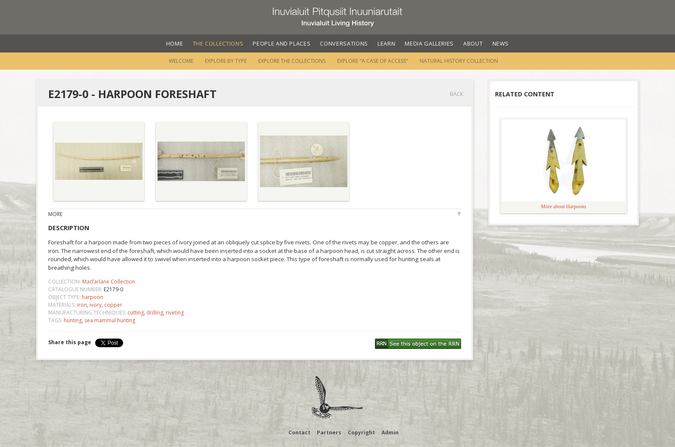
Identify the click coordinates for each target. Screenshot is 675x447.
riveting (175, 312)
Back (456, 94)
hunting (73, 320)
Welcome (181, 61)
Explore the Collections (291, 61)
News (500, 43)
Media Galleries (429, 43)
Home (174, 43)
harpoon (92, 297)
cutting (135, 312)
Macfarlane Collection (108, 281)
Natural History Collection (459, 61)
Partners (329, 432)
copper (113, 304)
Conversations (344, 43)
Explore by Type (226, 61)
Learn (386, 43)
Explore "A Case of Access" (372, 61)
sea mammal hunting (109, 320)
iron (82, 304)
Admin (390, 432)
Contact (299, 432)
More (55, 214)
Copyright (361, 432)
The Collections (218, 43)
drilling (154, 312)
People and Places (281, 43)
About (473, 43)
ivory (96, 304)
